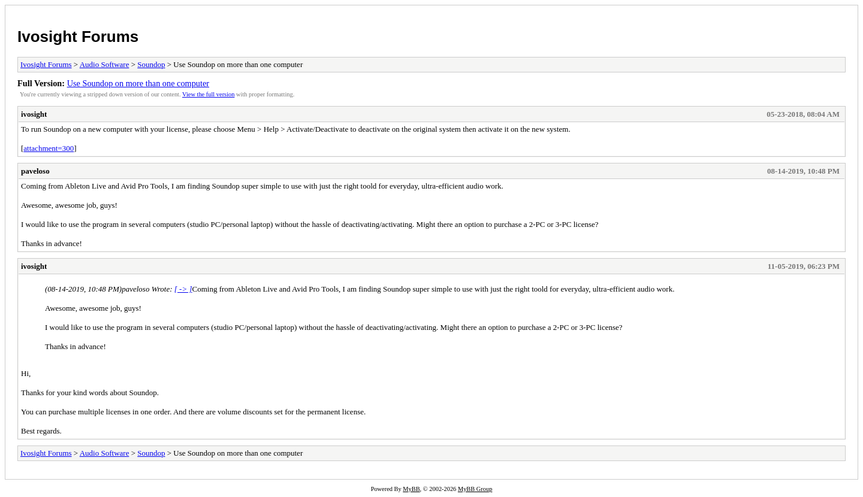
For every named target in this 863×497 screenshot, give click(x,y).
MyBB (411, 489)
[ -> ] (183, 288)
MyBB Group (475, 489)
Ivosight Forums (77, 37)
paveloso (35, 170)
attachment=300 (48, 148)
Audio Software (104, 64)
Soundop (151, 64)
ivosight (34, 114)
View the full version (208, 94)
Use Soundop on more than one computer (138, 83)
